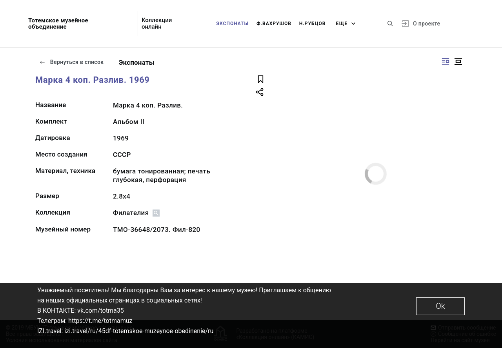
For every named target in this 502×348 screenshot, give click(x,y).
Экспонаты (232, 23)
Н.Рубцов (312, 23)
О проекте (426, 23)
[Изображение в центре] (458, 61)
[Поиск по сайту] (390, 23)
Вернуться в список (71, 62)
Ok (440, 306)
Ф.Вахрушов (273, 23)
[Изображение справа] (445, 61)
